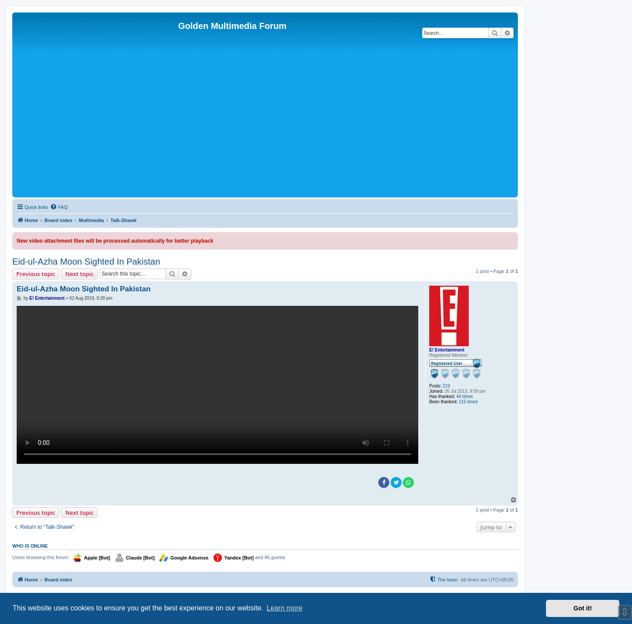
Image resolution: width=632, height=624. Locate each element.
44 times (464, 396)
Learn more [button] (284, 608)
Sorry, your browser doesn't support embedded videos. (217, 385)
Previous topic (35, 274)
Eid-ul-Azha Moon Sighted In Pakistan (86, 261)
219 (446, 386)
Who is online (30, 546)
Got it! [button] (583, 608)
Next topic (79, 274)
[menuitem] (59, 207)
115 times (468, 401)
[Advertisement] (265, 129)
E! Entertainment (446, 350)
